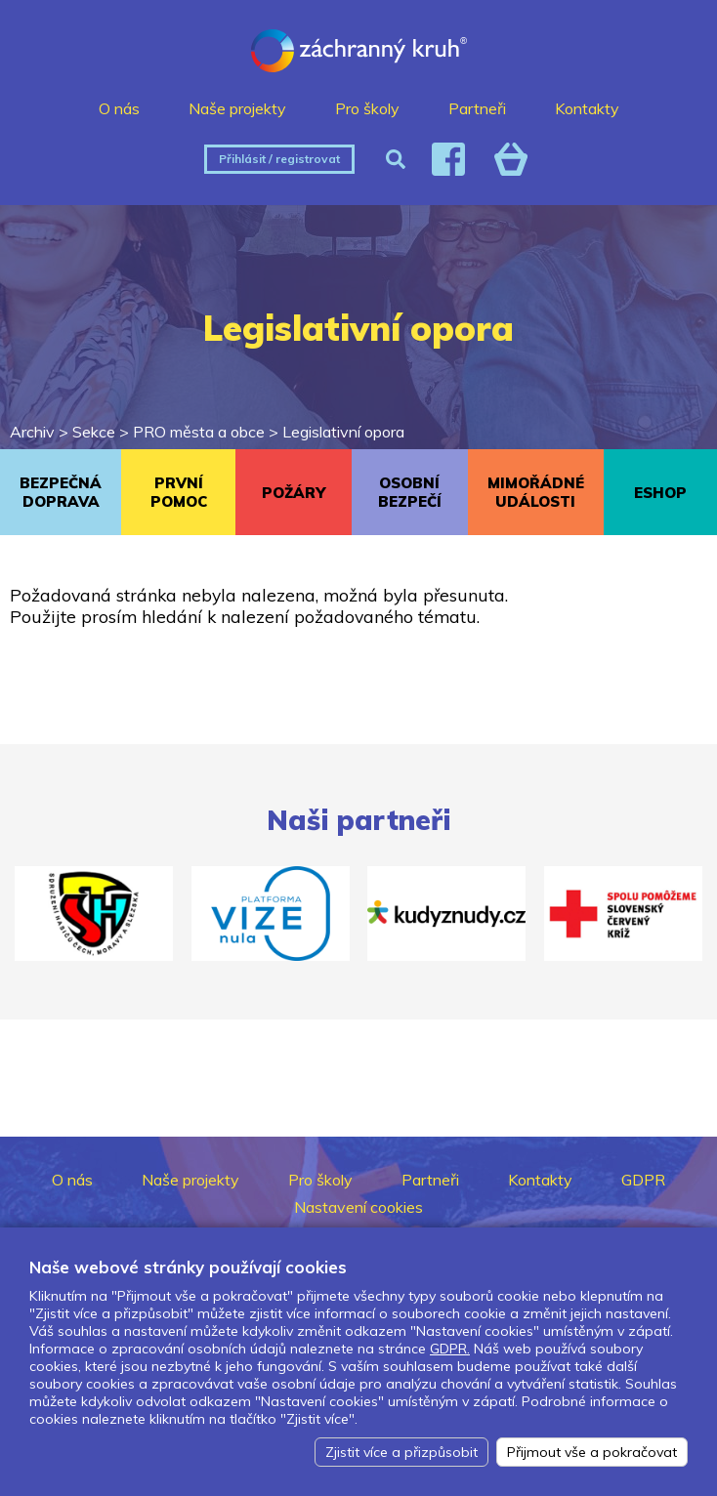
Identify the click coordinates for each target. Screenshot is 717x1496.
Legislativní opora (343, 431)
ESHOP (660, 492)
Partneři (477, 108)
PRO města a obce (199, 431)
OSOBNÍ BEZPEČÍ (410, 492)
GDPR (643, 1179)
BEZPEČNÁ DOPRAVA (61, 492)
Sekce (93, 431)
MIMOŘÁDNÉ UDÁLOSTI (535, 492)
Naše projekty (237, 108)
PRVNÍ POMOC (178, 492)
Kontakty (587, 108)
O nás (119, 108)
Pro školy (367, 108)
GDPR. (450, 1348)
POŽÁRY (293, 492)
